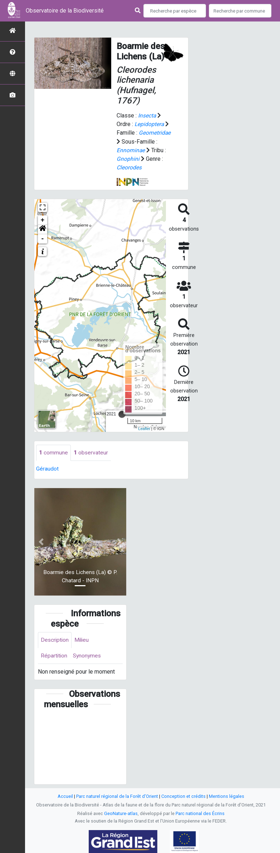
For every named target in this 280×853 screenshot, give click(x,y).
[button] (42, 228)
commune (53, 452)
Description (55, 639)
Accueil (65, 796)
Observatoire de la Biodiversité (65, 10)
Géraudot (47, 468)
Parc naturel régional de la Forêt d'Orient (117, 796)
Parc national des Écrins (200, 813)
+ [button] (43, 219)
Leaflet (144, 428)
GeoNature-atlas (121, 813)
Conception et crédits (183, 796)
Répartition (54, 655)
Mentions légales (226, 796)
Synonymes (88, 655)
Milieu (83, 639)
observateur (91, 452)
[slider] (122, 413)
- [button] (43, 238)
